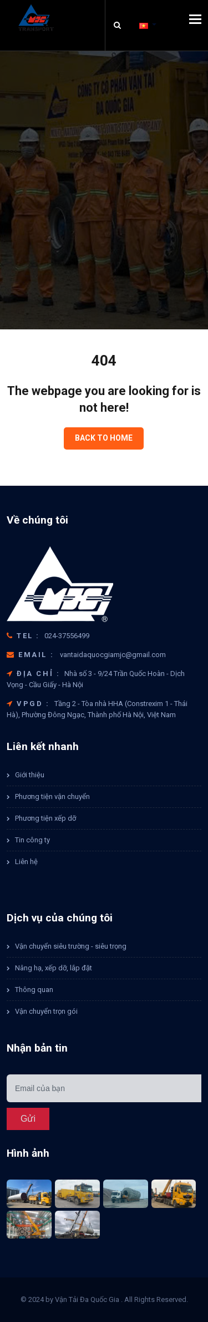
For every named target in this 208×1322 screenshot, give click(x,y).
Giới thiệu (29, 775)
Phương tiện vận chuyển (52, 796)
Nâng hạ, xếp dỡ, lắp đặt (53, 968)
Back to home (104, 437)
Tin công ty (32, 840)
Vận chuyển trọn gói (46, 1011)
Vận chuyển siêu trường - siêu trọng (70, 946)
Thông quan (34, 989)
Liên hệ (26, 861)
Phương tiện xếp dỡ (45, 818)
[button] (148, 25)
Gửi (28, 1118)
